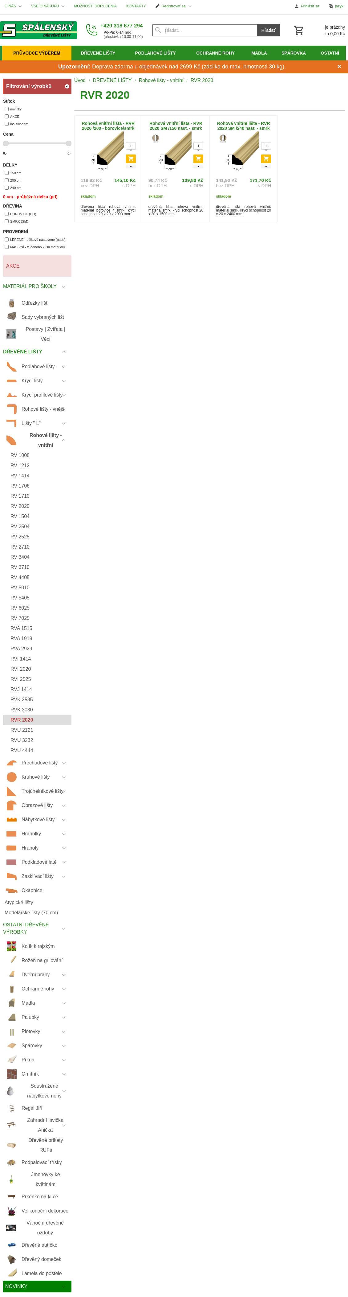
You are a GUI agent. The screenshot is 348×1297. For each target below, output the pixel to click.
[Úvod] (38, 30)
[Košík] (318, 30)
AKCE (12, 116)
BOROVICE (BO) (20, 214)
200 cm (13, 180)
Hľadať (268, 30)
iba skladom (16, 124)
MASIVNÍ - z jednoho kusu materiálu (35, 247)
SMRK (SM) (16, 221)
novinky (13, 109)
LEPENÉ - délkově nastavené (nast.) (35, 239)
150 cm (13, 173)
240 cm (13, 188)
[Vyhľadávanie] (204, 30)
